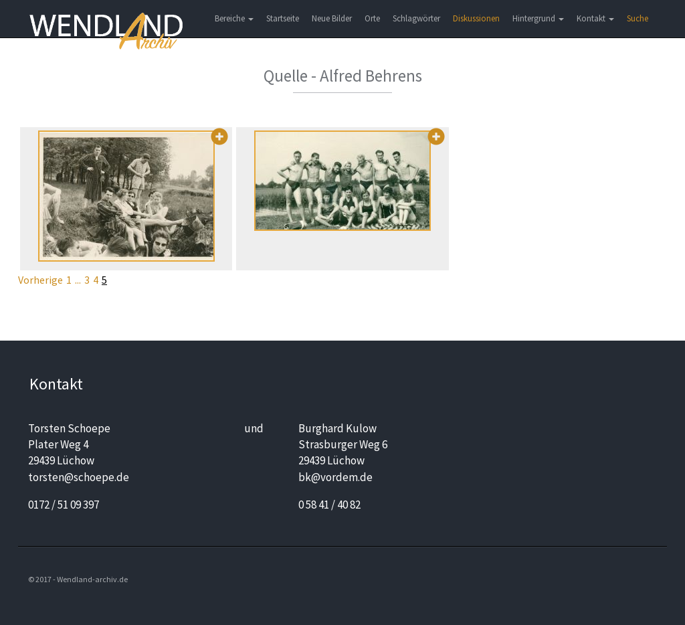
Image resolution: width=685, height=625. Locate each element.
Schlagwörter (416, 18)
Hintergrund (538, 18)
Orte (372, 18)
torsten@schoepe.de (78, 477)
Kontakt (595, 18)
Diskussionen (476, 18)
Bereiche (234, 18)
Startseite (282, 18)
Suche (637, 18)
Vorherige (40, 279)
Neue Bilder (332, 18)
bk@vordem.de (335, 477)
